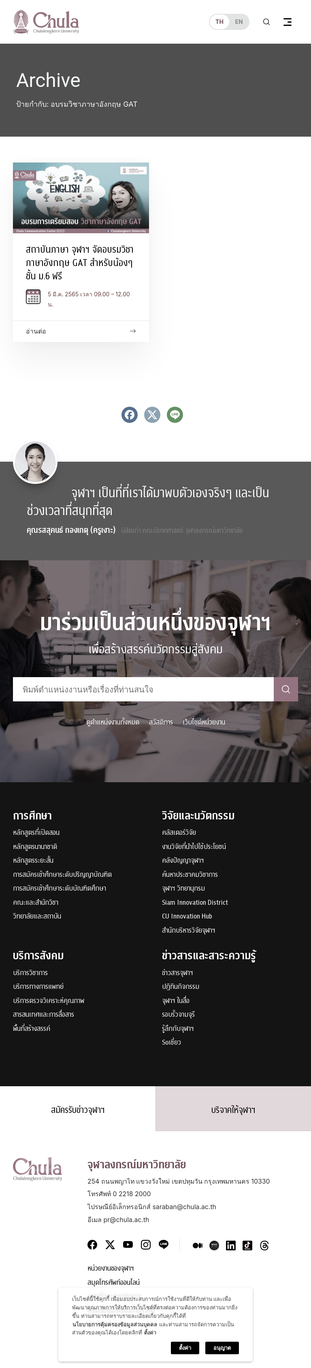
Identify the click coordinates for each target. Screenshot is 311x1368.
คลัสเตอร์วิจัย (179, 833)
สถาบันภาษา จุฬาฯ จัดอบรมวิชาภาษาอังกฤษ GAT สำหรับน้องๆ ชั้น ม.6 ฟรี (80, 263)
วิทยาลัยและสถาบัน (37, 916)
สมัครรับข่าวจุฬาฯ (78, 1110)
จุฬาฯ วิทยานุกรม (183, 888)
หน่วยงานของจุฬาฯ (110, 1268)
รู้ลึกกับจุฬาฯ (178, 1029)
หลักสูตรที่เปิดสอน (36, 833)
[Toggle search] (266, 22)
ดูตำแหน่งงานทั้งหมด (112, 722)
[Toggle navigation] (287, 22)
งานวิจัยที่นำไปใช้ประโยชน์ (194, 847)
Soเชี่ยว (171, 1042)
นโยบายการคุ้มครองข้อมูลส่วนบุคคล (114, 1359)
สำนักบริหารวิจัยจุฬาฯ (188, 930)
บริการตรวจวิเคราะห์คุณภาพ (48, 1001)
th (219, 21)
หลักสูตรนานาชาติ (35, 847)
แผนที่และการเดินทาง (114, 1296)
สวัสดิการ (161, 722)
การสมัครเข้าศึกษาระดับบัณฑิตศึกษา (59, 888)
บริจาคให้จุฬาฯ (233, 1110)
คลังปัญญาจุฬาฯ (183, 861)
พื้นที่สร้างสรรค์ (31, 1029)
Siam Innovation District (195, 903)
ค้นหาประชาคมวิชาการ (190, 875)
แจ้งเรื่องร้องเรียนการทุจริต (121, 1310)
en (239, 21)
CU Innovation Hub (187, 916)
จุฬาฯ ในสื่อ (176, 1001)
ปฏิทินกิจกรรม (180, 987)
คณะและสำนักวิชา (35, 903)
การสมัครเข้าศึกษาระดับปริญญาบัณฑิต (62, 875)
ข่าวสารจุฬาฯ (177, 973)
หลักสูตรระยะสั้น (33, 861)
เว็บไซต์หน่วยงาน (204, 722)
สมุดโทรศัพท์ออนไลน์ (113, 1283)
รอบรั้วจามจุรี (178, 1015)
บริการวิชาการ (30, 973)
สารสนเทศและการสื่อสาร (43, 1015)
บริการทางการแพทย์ (38, 987)
